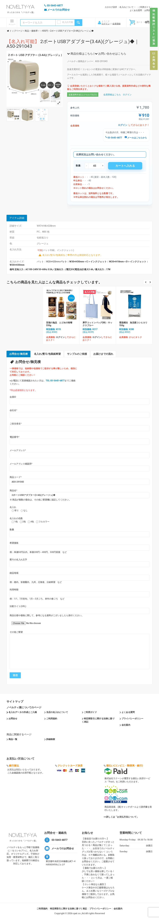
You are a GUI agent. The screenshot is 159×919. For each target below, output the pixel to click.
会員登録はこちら (112, 94)
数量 (12, 529)
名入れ (13, 507)
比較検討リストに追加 (153, 27)
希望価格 (14, 543)
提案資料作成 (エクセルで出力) (83, 94)
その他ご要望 (16, 632)
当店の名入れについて (57, 712)
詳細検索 (50, 739)
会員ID (13, 397)
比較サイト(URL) (18, 606)
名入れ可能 (67, 22)
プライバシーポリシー (132, 718)
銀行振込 (14, 765)
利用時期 (14, 589)
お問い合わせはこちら (110, 53)
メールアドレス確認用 (21, 464)
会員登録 (116, 24)
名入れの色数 (16, 518)
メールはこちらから (136, 137)
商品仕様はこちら (80, 53)
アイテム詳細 (16, 217)
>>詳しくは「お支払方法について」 (121, 817)
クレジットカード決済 (70, 765)
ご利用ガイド (144, 7)
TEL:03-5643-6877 (55, 380)
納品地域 (14, 573)
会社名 (13, 410)
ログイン (106, 24)
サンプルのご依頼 (77, 353)
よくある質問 (136, 10)
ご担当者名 (16, 423)
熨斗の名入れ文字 (18, 559)
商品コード (16, 477)
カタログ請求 (111, 7)
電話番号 (14, 437)
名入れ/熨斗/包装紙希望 (47, 353)
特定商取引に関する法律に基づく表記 (68, 908)
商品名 (13, 490)
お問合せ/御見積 (18, 353)
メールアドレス (18, 450)
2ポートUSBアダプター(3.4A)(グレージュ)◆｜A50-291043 (73, 44)
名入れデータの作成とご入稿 (23, 712)
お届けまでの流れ (103, 353)
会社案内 (126, 725)
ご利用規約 (51, 718)
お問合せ (148, 10)
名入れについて (126, 7)
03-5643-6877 (113, 137)
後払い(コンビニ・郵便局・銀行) (124, 765)
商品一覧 (13, 739)
